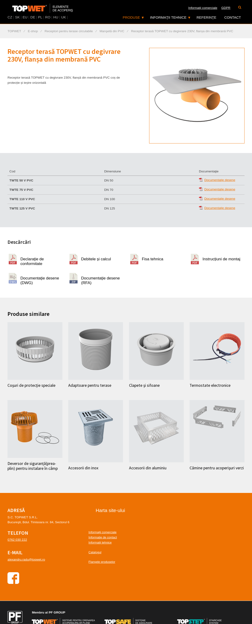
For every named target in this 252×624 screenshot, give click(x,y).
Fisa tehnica (152, 259)
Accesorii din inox (83, 468)
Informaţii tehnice (168, 17)
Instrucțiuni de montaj (221, 259)
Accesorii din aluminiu (147, 468)
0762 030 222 (17, 539)
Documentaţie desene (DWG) (39, 279)
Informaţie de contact (103, 537)
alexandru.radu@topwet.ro (26, 559)
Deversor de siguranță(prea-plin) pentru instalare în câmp (32, 466)
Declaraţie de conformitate (32, 260)
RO (47, 17)
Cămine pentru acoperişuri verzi (217, 468)
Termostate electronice (210, 385)
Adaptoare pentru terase (89, 385)
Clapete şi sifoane (144, 385)
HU (55, 17)
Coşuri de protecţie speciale (31, 385)
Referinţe (206, 17)
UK (63, 17)
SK (17, 17)
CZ (9, 17)
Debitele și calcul (96, 259)
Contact (232, 17)
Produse (131, 17)
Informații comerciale (103, 532)
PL (40, 17)
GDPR (225, 8)
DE (32, 17)
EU (25, 17)
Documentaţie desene (219, 180)
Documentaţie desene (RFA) (100, 279)
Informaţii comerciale (202, 8)
